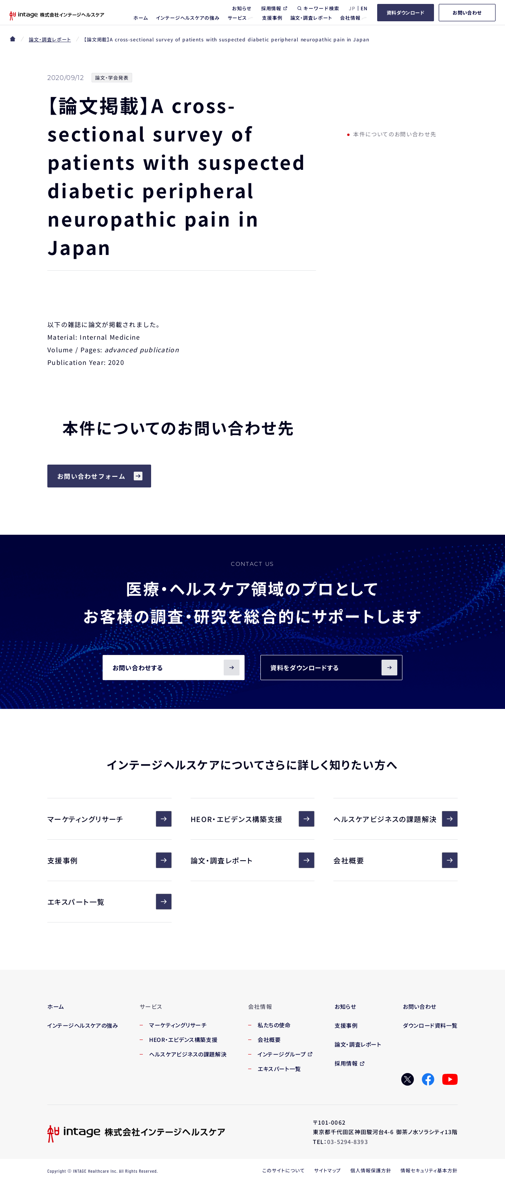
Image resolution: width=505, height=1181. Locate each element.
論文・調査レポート (50, 39)
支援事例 (109, 860)
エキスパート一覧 (109, 901)
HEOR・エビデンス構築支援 (253, 819)
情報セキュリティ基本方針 (429, 1170)
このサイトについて (283, 1170)
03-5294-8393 (347, 1142)
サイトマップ (327, 1170)
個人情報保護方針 (370, 1170)
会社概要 (395, 860)
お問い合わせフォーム (91, 476)
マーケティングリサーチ (109, 819)
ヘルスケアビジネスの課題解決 (395, 819)
